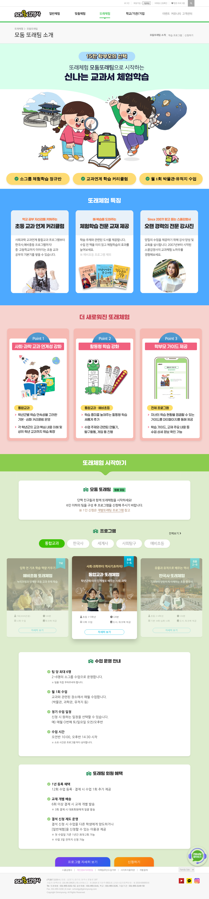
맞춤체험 (80, 13)
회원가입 (137, 3)
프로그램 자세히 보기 (83, 862)
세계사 (103, 543)
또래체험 (105, 13)
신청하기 (189, 35)
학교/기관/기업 (135, 13)
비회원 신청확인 (161, 3)
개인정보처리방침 (85, 870)
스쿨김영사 (28, 13)
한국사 (78, 543)
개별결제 (144, 870)
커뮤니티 (176, 13)
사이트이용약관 (128, 870)
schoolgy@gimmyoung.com (84, 889)
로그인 (126, 3)
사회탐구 (129, 543)
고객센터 (187, 13)
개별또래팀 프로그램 (111, 510)
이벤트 (166, 13)
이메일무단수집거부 (107, 870)
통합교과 (52, 543)
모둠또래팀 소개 (158, 35)
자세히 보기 (104, 632)
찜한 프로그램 (178, 3)
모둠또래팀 (32, 29)
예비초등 (157, 543)
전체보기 (175, 533)
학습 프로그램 (175, 35)
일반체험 (54, 13)
